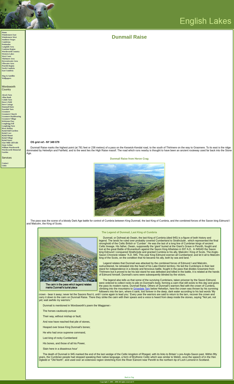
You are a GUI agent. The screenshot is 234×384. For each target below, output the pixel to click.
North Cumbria (8, 68)
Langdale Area (8, 47)
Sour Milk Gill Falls (10, 143)
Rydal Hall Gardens (10, 131)
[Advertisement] (129, 71)
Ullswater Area (8, 63)
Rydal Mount (7, 135)
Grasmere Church (9, 114)
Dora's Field (7, 102)
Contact (5, 163)
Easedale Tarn (7, 109)
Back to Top (129, 377)
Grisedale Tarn (141, 288)
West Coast (6, 56)
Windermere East (9, 35)
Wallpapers (6, 78)
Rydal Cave (6, 133)
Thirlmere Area (8, 59)
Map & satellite (8, 76)
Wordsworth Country (11, 51)
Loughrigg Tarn (8, 126)
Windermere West (9, 37)
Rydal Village (7, 138)
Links (4, 165)
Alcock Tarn (7, 95)
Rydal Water (7, 140)
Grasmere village (9, 119)
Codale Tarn (7, 100)
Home (4, 32)
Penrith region (8, 66)
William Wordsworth (10, 147)
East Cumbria (7, 71)
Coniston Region (8, 49)
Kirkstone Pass (8, 121)
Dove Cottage (7, 104)
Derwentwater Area (10, 61)
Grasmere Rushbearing (11, 116)
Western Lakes (8, 54)
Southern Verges (8, 39)
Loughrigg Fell (8, 123)
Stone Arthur (7, 145)
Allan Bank (6, 97)
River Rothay (7, 128)
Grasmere (6, 112)
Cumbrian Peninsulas (6, 43)
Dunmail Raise (8, 107)
